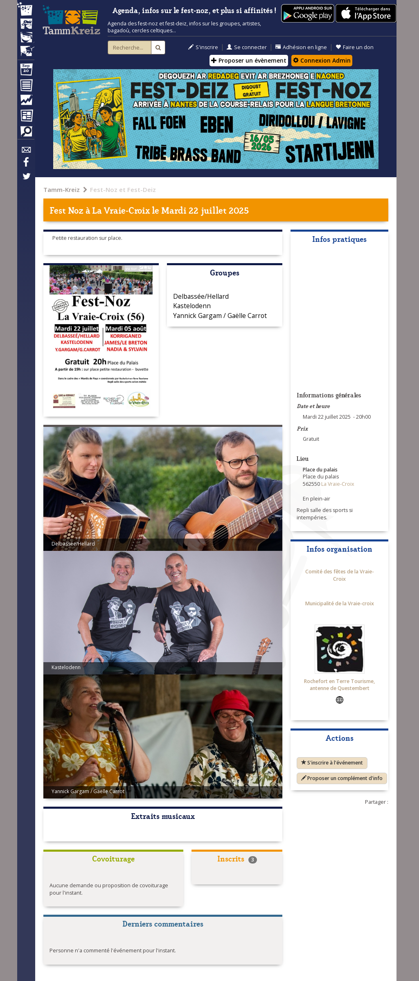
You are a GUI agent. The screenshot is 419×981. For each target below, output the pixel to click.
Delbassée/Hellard (201, 296)
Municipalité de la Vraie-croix (339, 603)
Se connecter (247, 47)
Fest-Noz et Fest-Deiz (123, 189)
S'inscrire (203, 47)
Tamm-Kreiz (61, 189)
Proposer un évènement (248, 60)
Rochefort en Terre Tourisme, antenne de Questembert (339, 685)
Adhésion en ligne (301, 47)
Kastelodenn (192, 305)
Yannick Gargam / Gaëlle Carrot (220, 315)
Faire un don (355, 47)
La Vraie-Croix (121, 209)
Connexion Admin (322, 60)
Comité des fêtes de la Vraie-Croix (339, 575)
